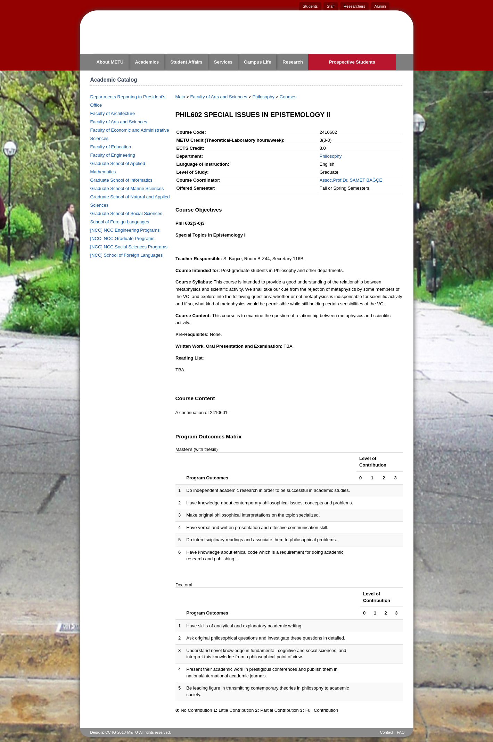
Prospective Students (352, 62)
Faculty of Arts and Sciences (118, 121)
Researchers (354, 6)
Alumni (380, 6)
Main (180, 96)
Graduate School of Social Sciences (126, 213)
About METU (110, 62)
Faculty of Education (110, 146)
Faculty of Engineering (112, 155)
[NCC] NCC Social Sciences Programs (129, 246)
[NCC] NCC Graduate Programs (122, 238)
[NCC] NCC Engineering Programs (125, 230)
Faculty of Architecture (112, 113)
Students (310, 6)
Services (223, 62)
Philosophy (263, 96)
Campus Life (257, 62)
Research (292, 62)
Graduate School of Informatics (121, 180)
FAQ (400, 732)
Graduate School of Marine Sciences (127, 188)
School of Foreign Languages (119, 221)
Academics (147, 62)
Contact (386, 732)
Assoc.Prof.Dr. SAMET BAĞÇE (351, 180)
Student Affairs (186, 62)
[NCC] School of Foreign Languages (126, 255)
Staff (331, 6)
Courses (288, 96)
